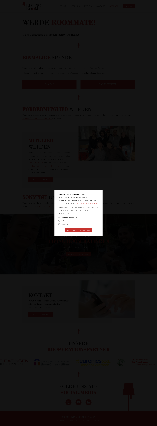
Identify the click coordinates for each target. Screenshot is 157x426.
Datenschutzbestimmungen (87, 203)
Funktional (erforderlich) (68, 218)
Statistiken (63, 221)
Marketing (63, 224)
